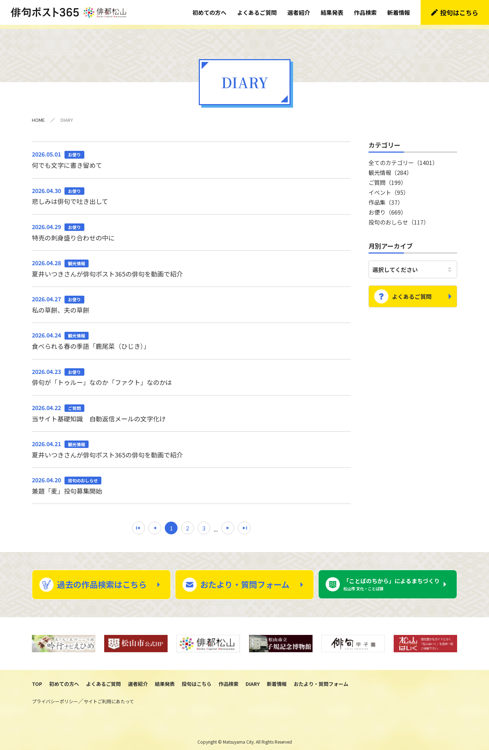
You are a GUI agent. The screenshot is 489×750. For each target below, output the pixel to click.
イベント (389, 188)
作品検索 (365, 12)
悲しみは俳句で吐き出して (191, 191)
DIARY (253, 679)
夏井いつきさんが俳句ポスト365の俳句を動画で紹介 (191, 264)
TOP (37, 679)
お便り (387, 208)
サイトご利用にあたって (109, 697)
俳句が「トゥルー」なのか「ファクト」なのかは (191, 372)
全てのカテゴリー (403, 158)
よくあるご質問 (257, 12)
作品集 (386, 198)
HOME (38, 115)
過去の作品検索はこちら (102, 580)
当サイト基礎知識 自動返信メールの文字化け (191, 408)
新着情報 (398, 12)
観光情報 (390, 168)
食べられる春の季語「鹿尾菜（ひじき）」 (191, 336)
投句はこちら (459, 12)
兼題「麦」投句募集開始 (191, 481)
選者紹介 (298, 12)
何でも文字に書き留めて (191, 155)
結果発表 (332, 12)
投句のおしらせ (399, 218)
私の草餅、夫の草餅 (191, 300)
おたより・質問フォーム (245, 580)
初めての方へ (209, 12)
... (216, 525)
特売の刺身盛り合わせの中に (191, 227)
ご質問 (387, 178)
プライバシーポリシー (55, 697)
